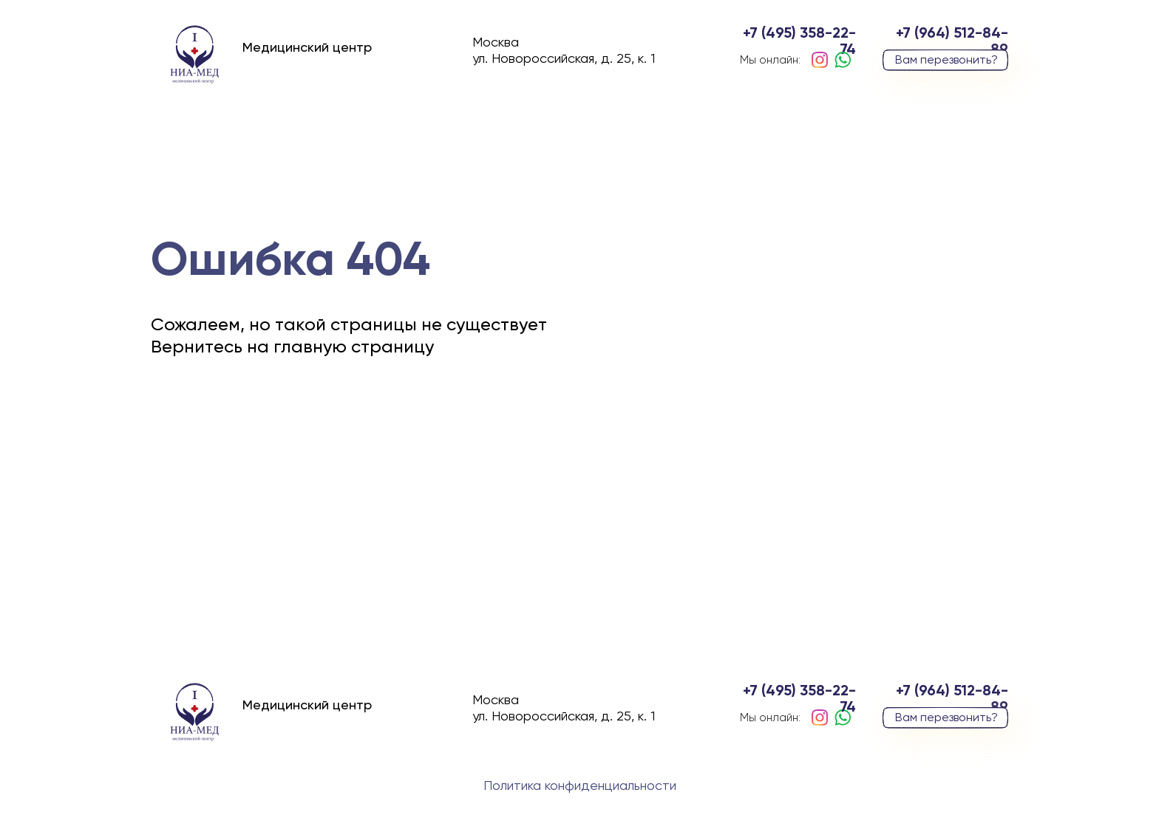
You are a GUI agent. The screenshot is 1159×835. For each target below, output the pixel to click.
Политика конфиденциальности (579, 786)
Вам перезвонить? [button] (946, 61)
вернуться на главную (275, 444)
